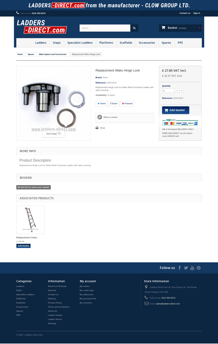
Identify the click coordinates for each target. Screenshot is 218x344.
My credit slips (87, 291)
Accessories (147, 42)
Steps (57, 42)
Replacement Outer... (184, 238)
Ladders (40, 42)
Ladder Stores (55, 320)
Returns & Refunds (57, 287)
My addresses (86, 295)
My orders (85, 287)
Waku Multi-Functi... (26, 238)
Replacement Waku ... (59, 238)
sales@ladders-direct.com (168, 304)
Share (113, 103)
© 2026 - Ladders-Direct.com (29, 335)
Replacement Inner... (153, 238)
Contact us (185, 13)
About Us (52, 311)
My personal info (88, 299)
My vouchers (86, 303)
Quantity (166, 86)
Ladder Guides (55, 315)
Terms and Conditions (59, 307)
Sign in (196, 13)
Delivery (52, 299)
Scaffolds (126, 42)
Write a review (110, 117)
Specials (52, 291)
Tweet (102, 103)
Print (102, 128)
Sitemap (52, 324)
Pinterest (127, 103)
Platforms (106, 42)
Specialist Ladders (80, 42)
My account (88, 281)
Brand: (99, 77)
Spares (166, 42)
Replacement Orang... (122, 238)
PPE (180, 42)
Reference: (101, 83)
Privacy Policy (55, 303)
